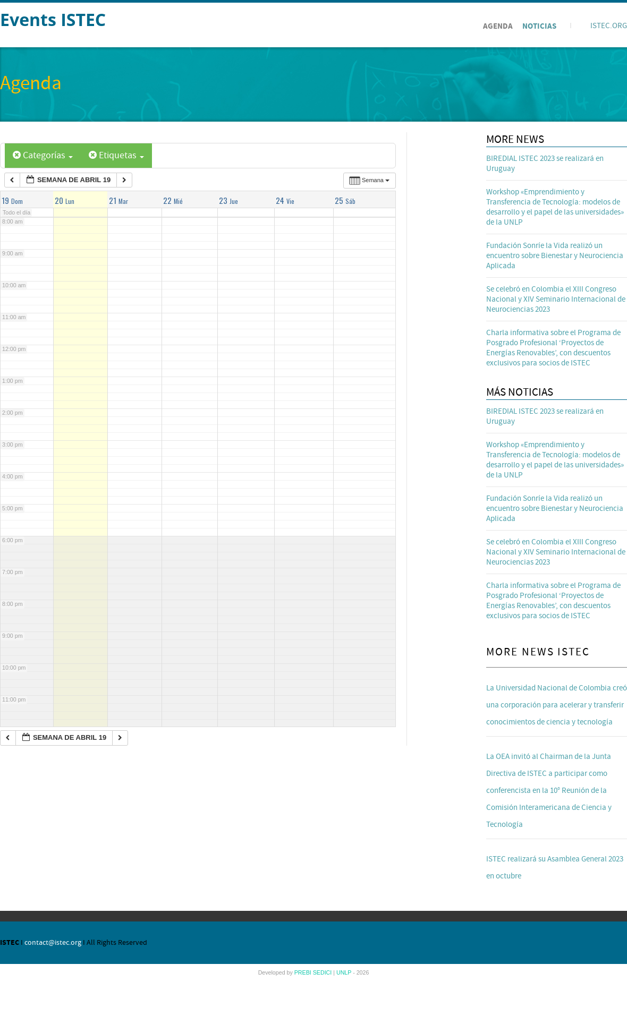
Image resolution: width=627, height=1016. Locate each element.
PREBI (303, 972)
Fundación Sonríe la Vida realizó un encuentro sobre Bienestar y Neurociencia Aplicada (554, 256)
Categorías (43, 155)
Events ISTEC (53, 19)
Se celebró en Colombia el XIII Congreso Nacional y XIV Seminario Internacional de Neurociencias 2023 (555, 299)
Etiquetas (116, 155)
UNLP (344, 972)
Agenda (498, 26)
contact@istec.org (52, 942)
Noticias (539, 26)
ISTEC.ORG (608, 26)
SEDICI (323, 972)
